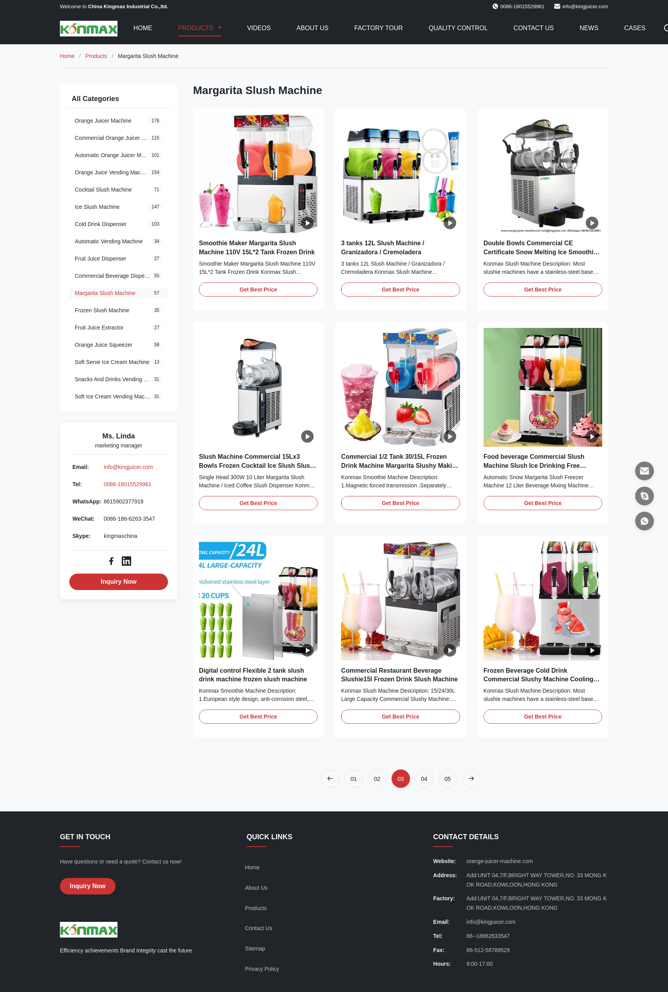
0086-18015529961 (127, 484)
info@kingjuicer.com (585, 6)
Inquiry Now (119, 581)
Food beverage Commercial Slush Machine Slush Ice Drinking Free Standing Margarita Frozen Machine (536, 465)
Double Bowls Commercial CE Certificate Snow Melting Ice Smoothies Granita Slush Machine (542, 252)
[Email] (644, 471)
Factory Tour (378, 28)
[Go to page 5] (448, 778)
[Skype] (644, 496)
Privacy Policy (262, 969)
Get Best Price (258, 289)
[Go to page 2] (377, 778)
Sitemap (255, 948)
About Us (312, 28)
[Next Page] (471, 778)
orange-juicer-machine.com (499, 861)
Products (196, 28)
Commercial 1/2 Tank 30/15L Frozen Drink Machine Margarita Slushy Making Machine (400, 465)
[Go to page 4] (424, 778)
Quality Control (458, 28)
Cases (634, 28)
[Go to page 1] (354, 778)
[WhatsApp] (644, 521)
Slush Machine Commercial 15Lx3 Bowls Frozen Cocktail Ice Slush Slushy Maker (258, 465)
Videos (259, 28)
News (589, 28)
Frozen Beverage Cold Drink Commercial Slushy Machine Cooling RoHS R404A (539, 679)
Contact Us (534, 28)
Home (143, 28)
